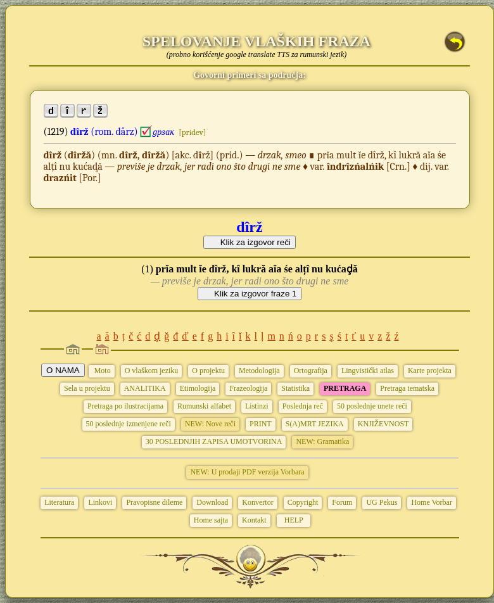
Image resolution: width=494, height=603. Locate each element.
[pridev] (192, 132)
